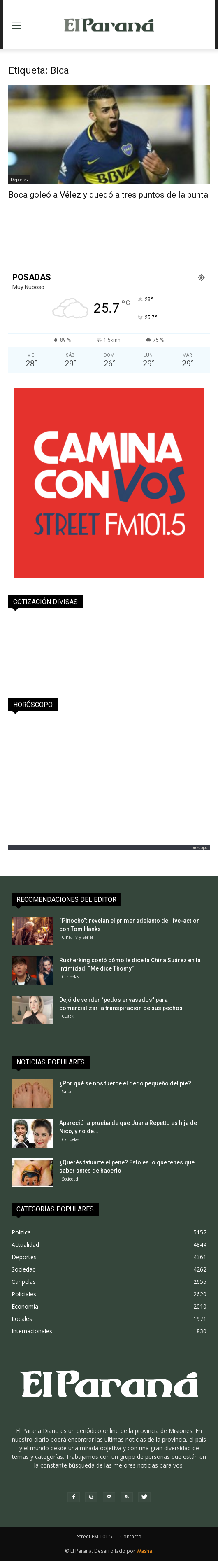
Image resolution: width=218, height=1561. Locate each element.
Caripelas (70, 977)
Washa (144, 1550)
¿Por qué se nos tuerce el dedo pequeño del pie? (125, 1083)
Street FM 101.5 (94, 1536)
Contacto (130, 1536)
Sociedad (70, 1179)
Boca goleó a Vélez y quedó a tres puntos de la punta (108, 195)
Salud (67, 1091)
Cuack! (68, 1016)
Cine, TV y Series (77, 937)
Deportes (19, 179)
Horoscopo (197, 847)
